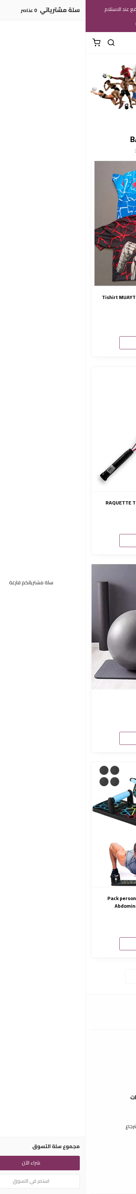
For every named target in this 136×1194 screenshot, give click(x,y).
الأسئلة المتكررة (68, 1183)
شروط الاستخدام (68, 1115)
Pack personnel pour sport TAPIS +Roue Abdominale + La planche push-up (68, 902)
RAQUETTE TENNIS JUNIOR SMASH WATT (68, 503)
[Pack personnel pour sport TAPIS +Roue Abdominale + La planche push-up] (68, 824)
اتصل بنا (68, 1172)
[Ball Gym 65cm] (68, 626)
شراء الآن (68, 342)
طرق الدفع (68, 1070)
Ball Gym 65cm (68, 700)
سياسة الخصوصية (68, 1137)
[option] (68, 88)
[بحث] (25, 43)
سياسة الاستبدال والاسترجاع (68, 1126)
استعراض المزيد (68, 976)
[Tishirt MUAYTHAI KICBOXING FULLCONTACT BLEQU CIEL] (68, 223)
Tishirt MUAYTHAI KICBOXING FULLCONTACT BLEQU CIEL (68, 301)
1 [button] (71, 117)
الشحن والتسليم (68, 1080)
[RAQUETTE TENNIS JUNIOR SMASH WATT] (68, 428)
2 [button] (65, 117)
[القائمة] (125, 43)
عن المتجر (68, 1059)
